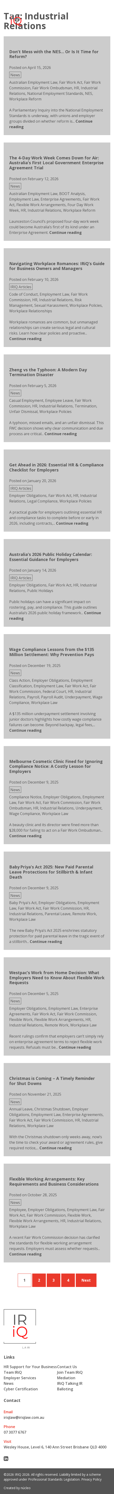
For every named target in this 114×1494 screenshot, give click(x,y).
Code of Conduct (23, 294)
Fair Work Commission (62, 802)
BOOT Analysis (72, 193)
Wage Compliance (24, 813)
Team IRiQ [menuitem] (13, 1372)
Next (86, 1280)
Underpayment (78, 697)
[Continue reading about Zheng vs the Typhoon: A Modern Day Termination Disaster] (60, 433)
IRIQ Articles (20, 286)
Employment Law (24, 199)
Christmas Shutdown (52, 1109)
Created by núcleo (17, 1488)
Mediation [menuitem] (66, 1377)
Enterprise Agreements (61, 199)
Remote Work (84, 913)
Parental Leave (57, 913)
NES (88, 93)
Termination (85, 406)
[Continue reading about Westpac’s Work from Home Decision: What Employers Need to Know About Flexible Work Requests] (75, 1047)
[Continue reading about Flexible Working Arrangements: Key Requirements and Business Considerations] (25, 1254)
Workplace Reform (25, 99)
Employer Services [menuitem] (20, 1377)
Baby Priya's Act (23, 902)
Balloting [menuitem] (65, 1389)
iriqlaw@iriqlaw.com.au (24, 1417)
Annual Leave (20, 1109)
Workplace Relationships (30, 310)
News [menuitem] (9, 1383)
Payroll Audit (52, 697)
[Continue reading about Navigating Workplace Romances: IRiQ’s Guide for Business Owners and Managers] (25, 338)
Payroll (33, 697)
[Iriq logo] (16, 18)
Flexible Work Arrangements (41, 204)
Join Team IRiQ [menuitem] (70, 1372)
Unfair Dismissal (23, 411)
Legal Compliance (42, 501)
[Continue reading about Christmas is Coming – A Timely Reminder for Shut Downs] (55, 1147)
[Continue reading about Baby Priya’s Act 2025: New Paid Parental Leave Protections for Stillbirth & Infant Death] (46, 941)
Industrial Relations (44, 210)
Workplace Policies (86, 305)
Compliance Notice (25, 797)
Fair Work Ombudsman (52, 87)
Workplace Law (44, 702)
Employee (17, 1209)
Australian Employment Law (33, 82)
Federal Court (54, 691)
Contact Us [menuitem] (67, 1366)
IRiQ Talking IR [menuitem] (69, 1383)
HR (76, 87)
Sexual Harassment (51, 305)
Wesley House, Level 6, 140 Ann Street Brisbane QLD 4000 (55, 1447)
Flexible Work (20, 1019)
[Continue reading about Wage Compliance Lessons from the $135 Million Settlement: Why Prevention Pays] (25, 730)
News (15, 74)
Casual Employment (26, 400)
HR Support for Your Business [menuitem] (30, 1366)
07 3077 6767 (15, 1432)
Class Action (19, 680)
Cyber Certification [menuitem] (21, 1389)
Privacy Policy (91, 1479)
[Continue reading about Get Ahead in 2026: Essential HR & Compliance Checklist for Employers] (72, 523)
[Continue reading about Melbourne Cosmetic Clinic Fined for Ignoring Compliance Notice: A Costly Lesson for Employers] (25, 835)
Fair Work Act (70, 82)
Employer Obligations (28, 495)
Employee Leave (59, 400)
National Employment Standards (55, 93)
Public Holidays (40, 590)
